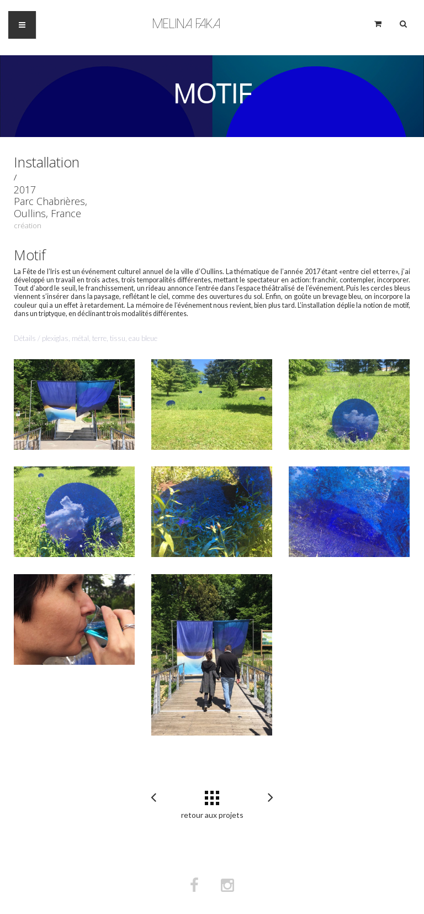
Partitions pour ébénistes (270, 798)
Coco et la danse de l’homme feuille (153, 798)
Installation (47, 162)
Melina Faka (186, 24)
